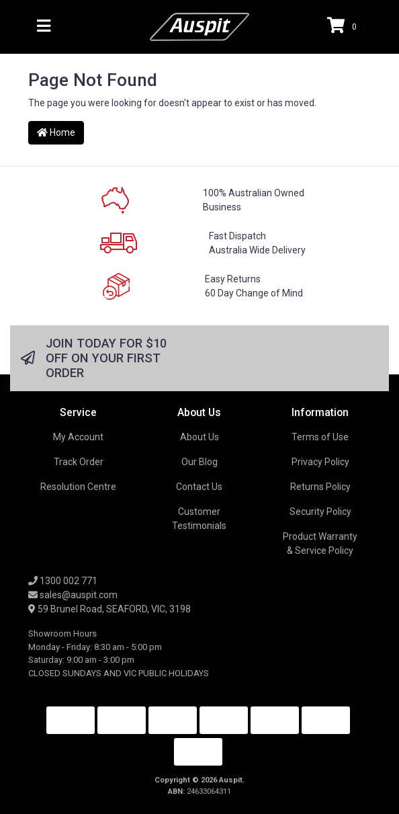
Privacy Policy (320, 461)
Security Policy (320, 511)
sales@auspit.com (73, 594)
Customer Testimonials (199, 518)
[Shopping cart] (344, 27)
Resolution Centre (78, 486)
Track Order (78, 461)
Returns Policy (320, 486)
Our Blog (199, 461)
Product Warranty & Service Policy (320, 543)
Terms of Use (320, 437)
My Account (78, 437)
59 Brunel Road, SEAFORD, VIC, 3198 (109, 609)
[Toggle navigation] (43, 26)
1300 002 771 (62, 580)
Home (56, 132)
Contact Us (199, 486)
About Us (199, 437)
